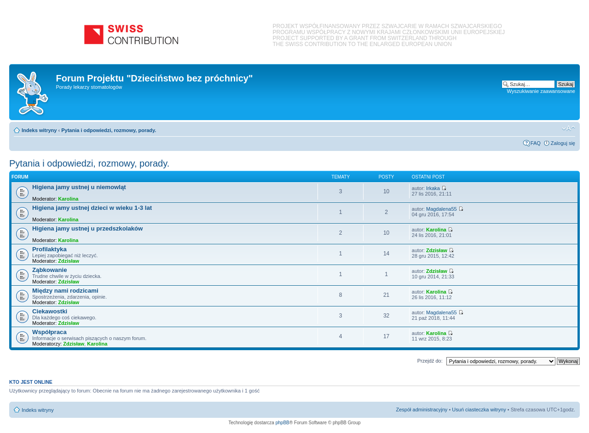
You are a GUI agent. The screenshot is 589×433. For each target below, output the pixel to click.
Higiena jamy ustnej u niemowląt (79, 187)
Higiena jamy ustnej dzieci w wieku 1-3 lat (92, 207)
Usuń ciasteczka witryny (479, 409)
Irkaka (433, 188)
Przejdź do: (430, 361)
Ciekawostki (49, 311)
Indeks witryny (39, 130)
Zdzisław (68, 261)
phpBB (282, 422)
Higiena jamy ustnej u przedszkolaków (87, 228)
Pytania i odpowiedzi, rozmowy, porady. (108, 130)
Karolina (68, 199)
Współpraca (49, 332)
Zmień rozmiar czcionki (568, 128)
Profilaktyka (49, 249)
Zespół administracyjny (422, 409)
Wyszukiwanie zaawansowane (541, 91)
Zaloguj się (563, 143)
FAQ (536, 143)
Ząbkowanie (49, 269)
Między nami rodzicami (65, 290)
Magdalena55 (441, 209)
